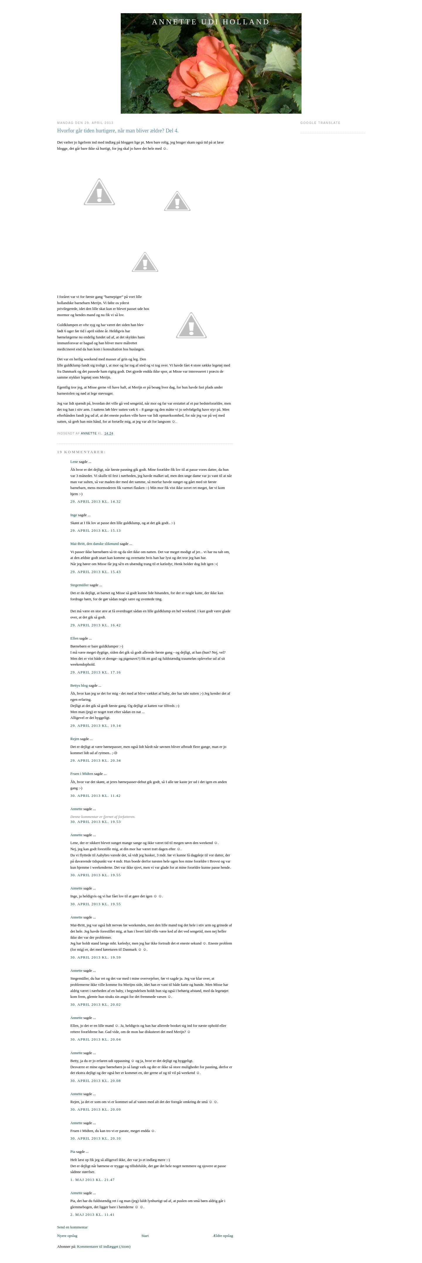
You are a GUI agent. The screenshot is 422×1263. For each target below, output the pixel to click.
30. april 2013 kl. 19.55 (95, 875)
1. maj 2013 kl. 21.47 (92, 1179)
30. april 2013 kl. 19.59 (95, 957)
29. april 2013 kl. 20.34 (95, 760)
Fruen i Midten (81, 773)
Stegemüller (79, 585)
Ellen (74, 638)
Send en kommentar (72, 1227)
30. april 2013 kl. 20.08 (95, 1080)
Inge (73, 515)
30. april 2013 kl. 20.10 (95, 1138)
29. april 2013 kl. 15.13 (95, 530)
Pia (72, 1151)
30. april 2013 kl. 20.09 (95, 1109)
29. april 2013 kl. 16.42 (95, 625)
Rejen (74, 739)
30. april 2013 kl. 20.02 (95, 1004)
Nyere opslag (67, 1235)
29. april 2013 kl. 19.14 (95, 725)
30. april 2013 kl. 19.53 (95, 821)
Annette (76, 809)
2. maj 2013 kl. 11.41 (92, 1214)
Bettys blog (79, 685)
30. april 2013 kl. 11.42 (95, 795)
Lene (74, 461)
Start (145, 1235)
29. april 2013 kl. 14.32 (95, 501)
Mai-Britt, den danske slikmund (94, 543)
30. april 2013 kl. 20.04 (95, 1039)
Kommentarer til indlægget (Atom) (103, 1246)
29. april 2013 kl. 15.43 (95, 572)
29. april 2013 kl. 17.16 (95, 672)
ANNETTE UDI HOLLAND (211, 22)
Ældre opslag (223, 1235)
